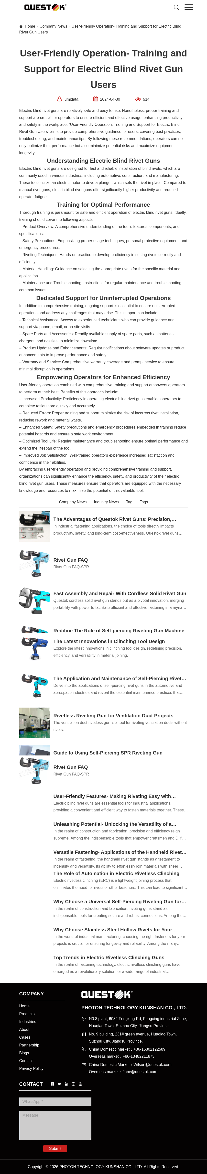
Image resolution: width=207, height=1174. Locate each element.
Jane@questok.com (140, 1072)
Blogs (24, 1053)
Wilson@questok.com (152, 1065)
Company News (53, 26)
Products (27, 1014)
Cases (24, 1037)
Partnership (29, 1045)
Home (30, 26)
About (24, 1029)
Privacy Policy (31, 1068)
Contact (26, 1061)
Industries (27, 1022)
